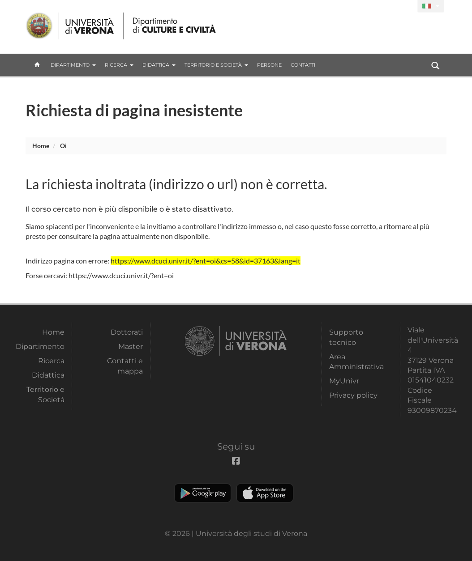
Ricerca (119, 65)
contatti (303, 65)
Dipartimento (73, 65)
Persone (269, 65)
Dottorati (127, 332)
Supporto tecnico (346, 337)
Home (40, 145)
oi (63, 145)
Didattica (159, 65)
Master (130, 346)
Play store (203, 493)
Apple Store (265, 493)
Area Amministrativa (354, 362)
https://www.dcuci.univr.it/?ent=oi (121, 275)
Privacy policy (353, 395)
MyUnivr (344, 381)
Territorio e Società (216, 65)
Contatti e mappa (125, 366)
